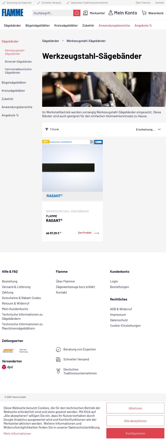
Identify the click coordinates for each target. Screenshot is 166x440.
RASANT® (54, 220)
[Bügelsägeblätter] (37, 25)
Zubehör (7, 99)
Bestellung (9, 281)
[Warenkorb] (152, 13)
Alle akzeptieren (135, 421)
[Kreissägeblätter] (66, 25)
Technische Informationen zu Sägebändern (22, 316)
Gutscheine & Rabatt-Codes (21, 298)
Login (114, 281)
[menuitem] (56, 13)
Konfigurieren (135, 433)
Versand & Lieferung (16, 287)
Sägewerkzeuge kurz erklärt (75, 287)
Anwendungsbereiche (17, 107)
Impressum (118, 314)
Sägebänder (10, 41)
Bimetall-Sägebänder (18, 61)
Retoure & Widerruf (15, 303)
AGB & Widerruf (121, 309)
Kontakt (159, 2)
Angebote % (10, 115)
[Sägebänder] (12, 25)
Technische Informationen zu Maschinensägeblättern (22, 326)
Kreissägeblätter (13, 90)
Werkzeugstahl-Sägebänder (15, 52)
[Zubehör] (88, 25)
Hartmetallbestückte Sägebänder (18, 70)
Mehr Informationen (17, 433)
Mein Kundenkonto (15, 309)
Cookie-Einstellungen (125, 325)
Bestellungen (119, 287)
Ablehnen (135, 408)
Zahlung (7, 292)
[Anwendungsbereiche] (114, 25)
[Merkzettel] (93, 13)
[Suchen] (76, 13)
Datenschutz (119, 320)
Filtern (52, 129)
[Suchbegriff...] (56, 13)
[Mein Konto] (123, 13)
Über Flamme (143, 2)
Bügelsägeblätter (14, 82)
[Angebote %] (143, 25)
